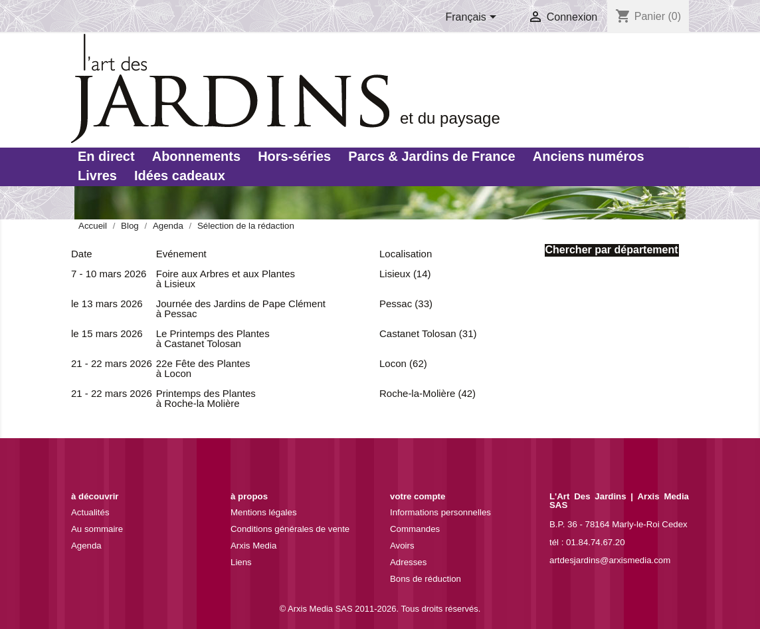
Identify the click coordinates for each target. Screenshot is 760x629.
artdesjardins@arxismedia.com (609, 560)
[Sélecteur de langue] (474, 18)
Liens (241, 562)
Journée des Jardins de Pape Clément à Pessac (241, 308)
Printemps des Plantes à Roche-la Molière (206, 398)
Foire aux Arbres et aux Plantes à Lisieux (225, 278)
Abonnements (196, 156)
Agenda (86, 546)
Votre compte (417, 496)
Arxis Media (253, 546)
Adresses (408, 562)
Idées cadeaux (179, 175)
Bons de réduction (425, 579)
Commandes (415, 529)
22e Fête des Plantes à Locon (203, 368)
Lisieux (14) (405, 273)
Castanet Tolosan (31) (427, 333)
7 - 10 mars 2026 (108, 273)
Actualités (90, 512)
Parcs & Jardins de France (431, 156)
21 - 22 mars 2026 (111, 363)
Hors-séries (294, 156)
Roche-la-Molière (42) (427, 393)
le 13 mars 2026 (107, 303)
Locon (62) (403, 363)
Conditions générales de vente (290, 529)
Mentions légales (264, 512)
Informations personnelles (440, 512)
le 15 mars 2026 (107, 333)
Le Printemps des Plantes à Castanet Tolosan (213, 338)
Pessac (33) (405, 303)
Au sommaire (97, 529)
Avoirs (402, 546)
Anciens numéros (588, 156)
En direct (106, 156)
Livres (97, 175)
